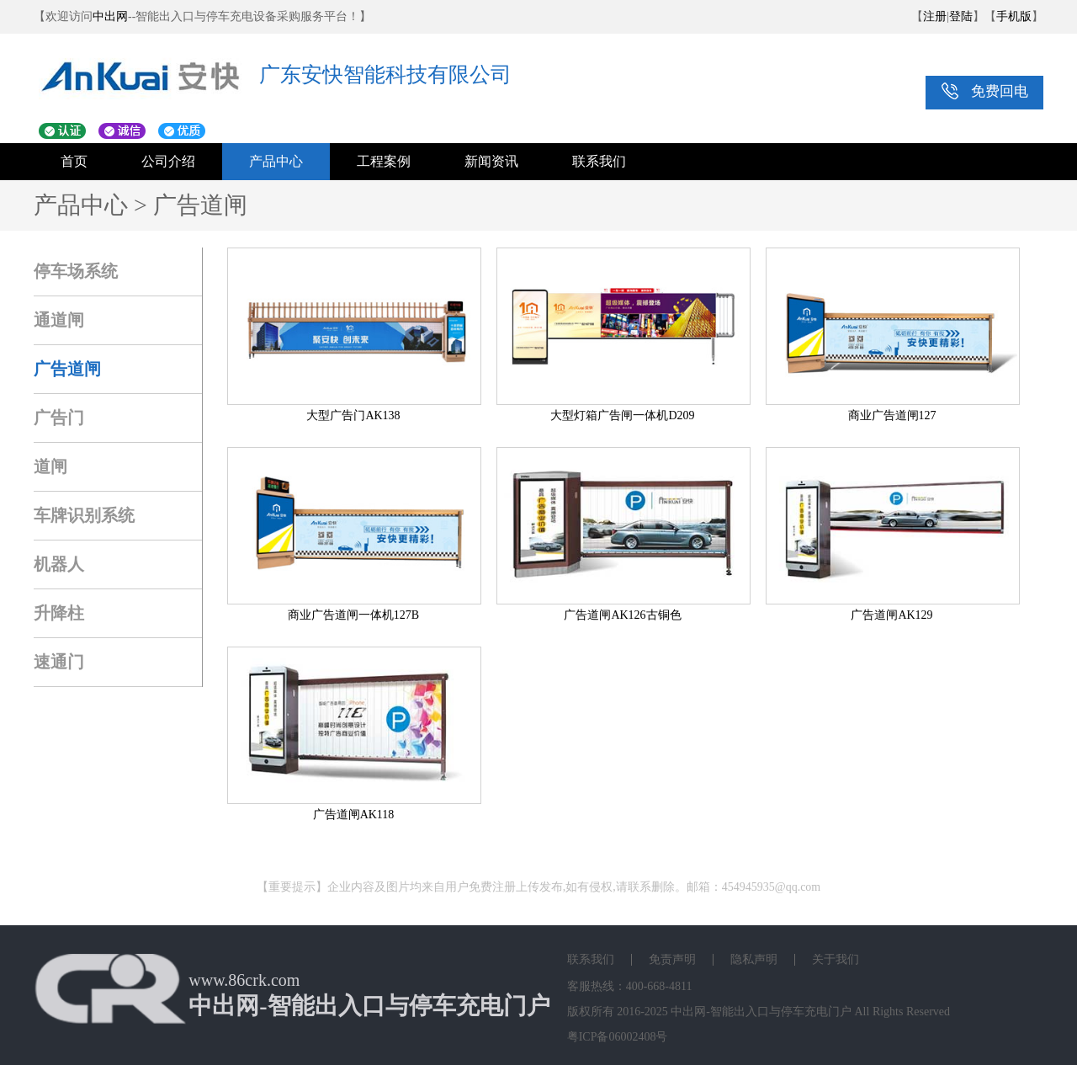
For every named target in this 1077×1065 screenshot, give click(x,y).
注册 (935, 16)
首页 (74, 161)
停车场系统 (76, 271)
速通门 (59, 661)
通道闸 (59, 320)
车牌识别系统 (84, 515)
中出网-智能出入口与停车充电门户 (761, 1011)
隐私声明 (753, 959)
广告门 (59, 417)
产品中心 (276, 161)
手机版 (1014, 16)
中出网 (110, 16)
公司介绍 (168, 161)
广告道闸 (67, 368)
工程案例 (384, 161)
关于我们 (835, 959)
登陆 (961, 16)
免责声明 (672, 959)
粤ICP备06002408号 (617, 1036)
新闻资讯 (491, 161)
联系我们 (599, 161)
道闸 (50, 466)
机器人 (59, 564)
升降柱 (59, 613)
